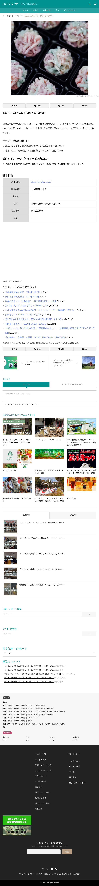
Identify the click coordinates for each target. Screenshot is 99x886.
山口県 (36, 718)
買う (57, 10)
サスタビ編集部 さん (16, 281)
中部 (4, 711)
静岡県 (56, 711)
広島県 (29, 718)
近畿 (4, 715)
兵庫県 (36, 715)
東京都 (43, 708)
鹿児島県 (55, 724)
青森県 (10, 705)
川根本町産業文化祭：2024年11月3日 (22, 292)
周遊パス (6, 737)
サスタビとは (40, 754)
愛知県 (62, 711)
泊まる (35, 10)
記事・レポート (41, 776)
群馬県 (23, 708)
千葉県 (36, 708)
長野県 (43, 711)
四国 (4, 721)
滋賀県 (16, 715)
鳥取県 (10, 718)
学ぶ (27, 737)
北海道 (5, 702)
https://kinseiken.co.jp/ (41, 182)
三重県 (10, 715)
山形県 (36, 705)
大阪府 (29, 715)
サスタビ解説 (74, 766)
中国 (4, 718)
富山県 (16, 711)
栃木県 (16, 708)
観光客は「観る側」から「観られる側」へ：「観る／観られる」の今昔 (29, 678)
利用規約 (39, 874)
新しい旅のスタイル (77, 783)
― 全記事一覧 (41, 781)
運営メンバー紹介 (42, 792)
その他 (75, 740)
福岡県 (14, 724)
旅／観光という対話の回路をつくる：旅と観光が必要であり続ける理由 (29, 666)
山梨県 (36, 711)
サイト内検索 (40, 760)
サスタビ (44, 882)
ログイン (25, 404)
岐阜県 (49, 711)
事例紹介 (72, 777)
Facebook (52, 869)
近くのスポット (70, 10)
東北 (4, 705)
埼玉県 (29, 708)
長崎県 (27, 724)
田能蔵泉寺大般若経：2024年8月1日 (22, 297)
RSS (56, 869)
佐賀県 (21, 724)
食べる (24, 10)
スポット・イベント (43, 770)
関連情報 (38, 787)
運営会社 (38, 809)
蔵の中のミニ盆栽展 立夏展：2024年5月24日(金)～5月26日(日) (35, 337)
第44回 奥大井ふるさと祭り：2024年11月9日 (27, 306)
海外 (4, 727)
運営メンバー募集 (42, 803)
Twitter (47, 869)
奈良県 (43, 715)
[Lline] (61, 105)
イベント (53, 740)
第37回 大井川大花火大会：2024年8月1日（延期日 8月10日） (34, 319)
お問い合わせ (40, 798)
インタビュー (74, 761)
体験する (46, 10)
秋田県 (23, 705)
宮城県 (29, 705)
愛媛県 (23, 721)
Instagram (43, 869)
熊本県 (34, 724)
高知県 (29, 721)
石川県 (23, 711)
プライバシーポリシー (26, 874)
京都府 (23, 715)
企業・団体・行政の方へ (71, 874)
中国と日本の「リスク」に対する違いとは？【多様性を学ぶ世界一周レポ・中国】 (33, 674)
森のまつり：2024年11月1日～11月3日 (23, 315)
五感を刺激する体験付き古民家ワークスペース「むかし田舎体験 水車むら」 (40, 310)
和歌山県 (50, 715)
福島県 (43, 705)
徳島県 (10, 721)
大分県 (41, 724)
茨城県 (10, 708)
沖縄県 (62, 724)
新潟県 (10, 711)
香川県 (16, 721)
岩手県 (16, 705)
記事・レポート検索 (43, 765)
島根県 (16, 718)
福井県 (29, 711)
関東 (4, 708)
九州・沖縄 (6, 724)
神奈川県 (50, 708)
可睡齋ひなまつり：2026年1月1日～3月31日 (26, 324)
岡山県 (23, 718)
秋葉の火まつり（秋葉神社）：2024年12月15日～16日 (30, 301)
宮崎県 (47, 724)
